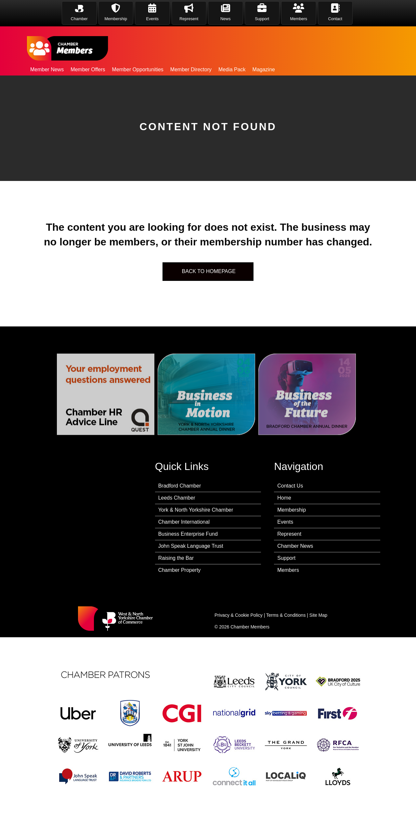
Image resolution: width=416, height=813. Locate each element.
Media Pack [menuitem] (232, 69)
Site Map (318, 615)
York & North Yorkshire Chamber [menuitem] (195, 510)
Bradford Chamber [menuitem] (179, 486)
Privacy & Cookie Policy (238, 615)
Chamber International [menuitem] (184, 522)
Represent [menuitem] (289, 534)
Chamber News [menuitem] (295, 546)
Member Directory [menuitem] (191, 69)
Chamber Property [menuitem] (179, 570)
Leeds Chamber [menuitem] (176, 498)
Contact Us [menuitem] (290, 486)
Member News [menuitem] (47, 69)
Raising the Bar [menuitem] (176, 558)
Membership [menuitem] (291, 510)
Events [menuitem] (285, 522)
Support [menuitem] (286, 558)
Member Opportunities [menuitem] (137, 69)
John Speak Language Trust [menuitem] (190, 546)
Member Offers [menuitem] (88, 69)
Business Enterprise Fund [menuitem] (188, 534)
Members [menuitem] (288, 570)
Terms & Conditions (286, 615)
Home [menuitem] (284, 498)
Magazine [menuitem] (264, 69)
